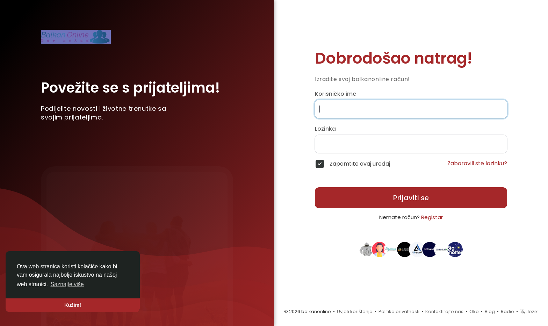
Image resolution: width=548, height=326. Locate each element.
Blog (490, 311)
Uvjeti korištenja (355, 311)
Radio (507, 311)
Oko (474, 311)
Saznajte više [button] (67, 284)
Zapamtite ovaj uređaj (360, 164)
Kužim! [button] (72, 305)
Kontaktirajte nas (444, 311)
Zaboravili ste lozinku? (477, 163)
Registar (432, 217)
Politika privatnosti (398, 311)
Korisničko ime (335, 94)
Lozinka (325, 129)
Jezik (529, 311)
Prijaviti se (411, 198)
